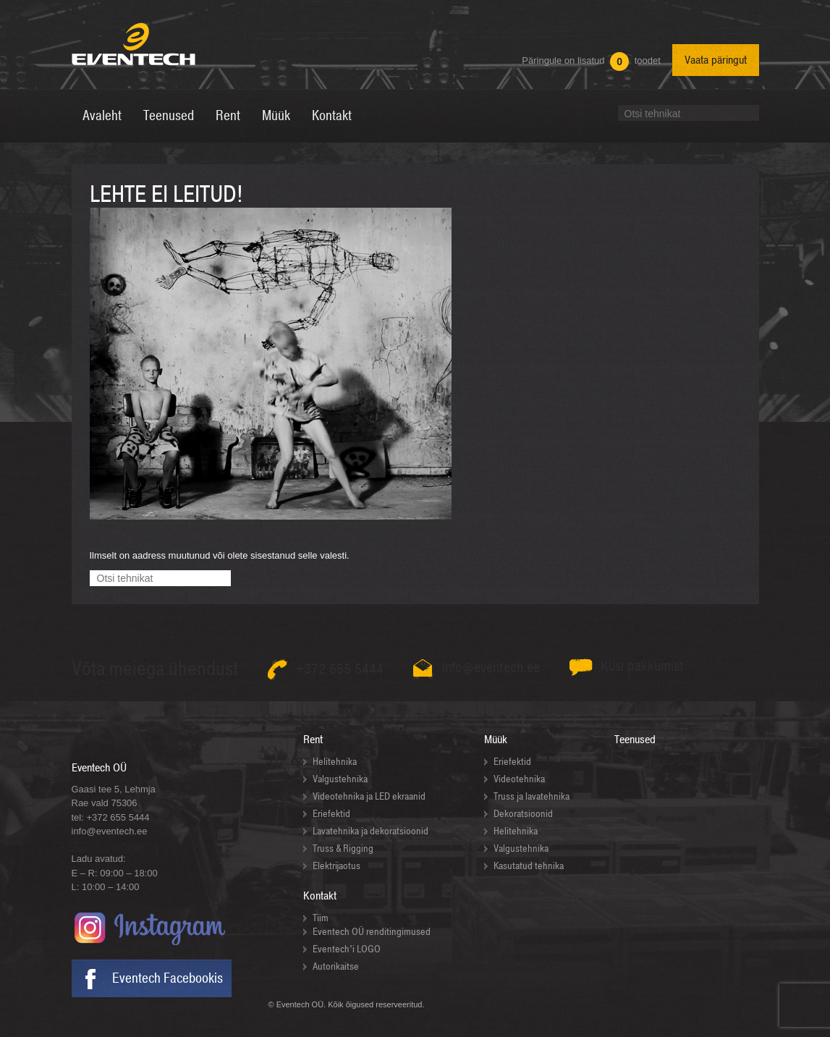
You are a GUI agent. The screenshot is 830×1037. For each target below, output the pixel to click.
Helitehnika (335, 762)
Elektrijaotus (336, 866)
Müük (495, 740)
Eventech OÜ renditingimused (372, 932)
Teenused (635, 740)
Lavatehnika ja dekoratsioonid (370, 831)
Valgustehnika (340, 779)
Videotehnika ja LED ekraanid (369, 796)
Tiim (321, 918)
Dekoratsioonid (523, 814)
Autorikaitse (336, 966)
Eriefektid (331, 814)
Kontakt (319, 896)
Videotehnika (519, 779)
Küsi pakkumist (642, 666)
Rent (313, 740)
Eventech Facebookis (167, 978)
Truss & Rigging (343, 848)
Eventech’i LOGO (347, 949)
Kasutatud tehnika (529, 866)
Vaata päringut (716, 60)
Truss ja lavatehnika (531, 796)
